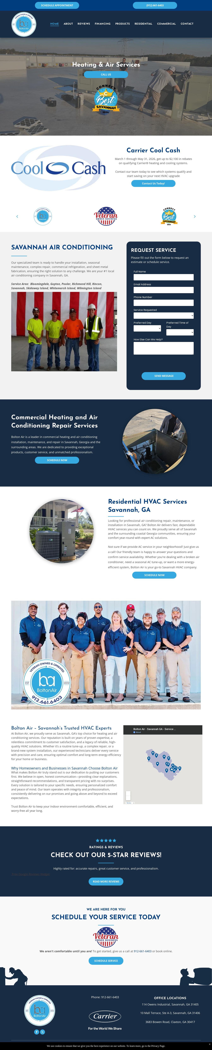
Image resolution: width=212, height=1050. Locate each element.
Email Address (142, 284)
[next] (195, 216)
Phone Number (143, 297)
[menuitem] (54, 24)
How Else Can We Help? (148, 339)
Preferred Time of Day (177, 325)
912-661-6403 (142, 951)
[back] (17, 216)
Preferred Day (142, 323)
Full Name (140, 271)
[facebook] (36, 1032)
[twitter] (42, 1032)
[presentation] (158, 363)
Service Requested (145, 310)
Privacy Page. (158, 1046)
